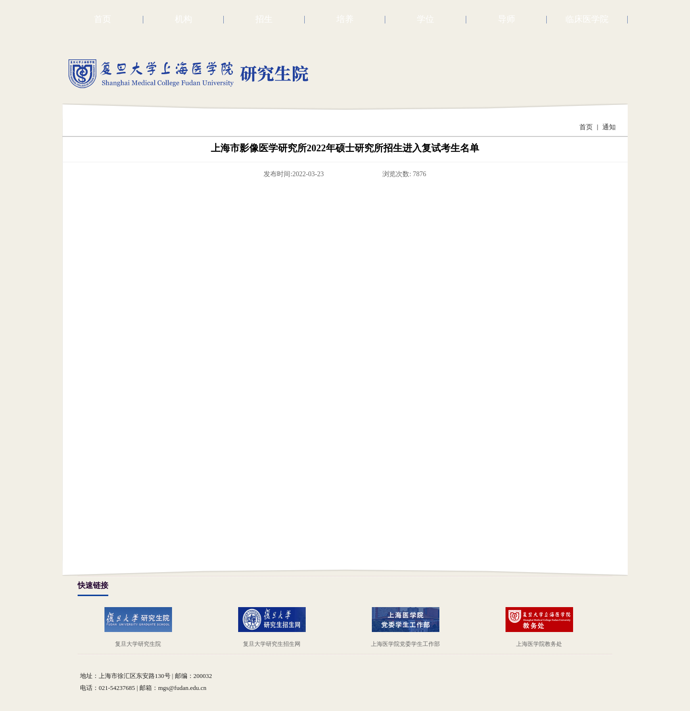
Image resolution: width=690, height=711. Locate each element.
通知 (609, 127)
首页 (586, 127)
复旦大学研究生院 (138, 644)
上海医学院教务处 (539, 644)
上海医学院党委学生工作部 (405, 644)
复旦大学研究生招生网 (271, 644)
